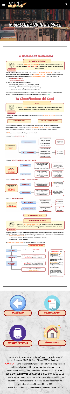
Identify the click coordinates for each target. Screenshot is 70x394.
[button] (4, 4)
